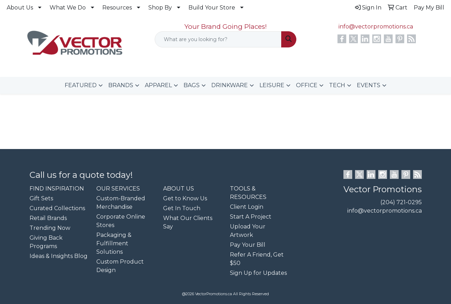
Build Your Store (211, 7)
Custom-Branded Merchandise (120, 202)
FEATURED (81, 85)
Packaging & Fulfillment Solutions (113, 243)
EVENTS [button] (368, 85)
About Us (20, 7)
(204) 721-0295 (401, 202)
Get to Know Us (185, 198)
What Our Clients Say (187, 222)
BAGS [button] (191, 85)
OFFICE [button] (306, 85)
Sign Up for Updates (258, 273)
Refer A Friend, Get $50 (257, 258)
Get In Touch (181, 208)
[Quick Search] (218, 39)
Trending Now (50, 228)
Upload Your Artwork (247, 230)
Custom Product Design (120, 265)
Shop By (160, 7)
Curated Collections (57, 208)
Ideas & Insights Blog (59, 256)
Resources (117, 7)
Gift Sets (41, 198)
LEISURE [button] (271, 85)
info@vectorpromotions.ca (376, 26)
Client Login (246, 206)
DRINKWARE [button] (229, 85)
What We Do (68, 7)
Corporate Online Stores (120, 220)
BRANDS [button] (120, 85)
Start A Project (250, 216)
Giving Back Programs (46, 242)
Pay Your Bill (247, 244)
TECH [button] (337, 85)
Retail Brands (48, 218)
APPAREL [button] (158, 85)
